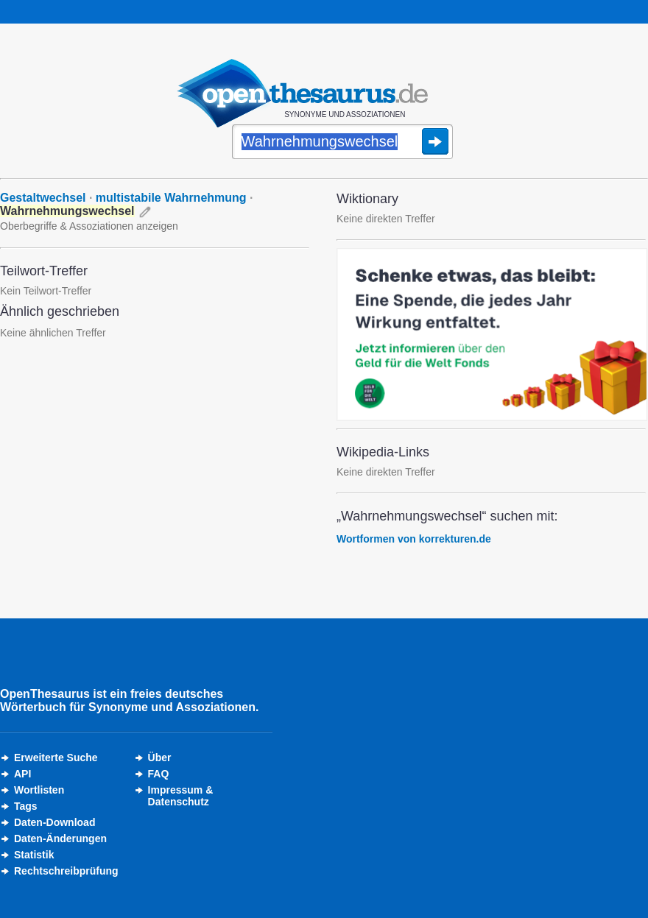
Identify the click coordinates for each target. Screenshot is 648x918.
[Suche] (342, 142)
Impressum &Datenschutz (181, 796)
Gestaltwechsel (43, 197)
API (22, 774)
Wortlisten (39, 790)
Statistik (34, 855)
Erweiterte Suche (56, 757)
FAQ (158, 774)
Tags (26, 806)
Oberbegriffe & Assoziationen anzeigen (89, 226)
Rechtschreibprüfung (66, 871)
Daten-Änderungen (60, 838)
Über (160, 757)
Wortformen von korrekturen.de (414, 539)
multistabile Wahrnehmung (171, 197)
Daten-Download (54, 822)
